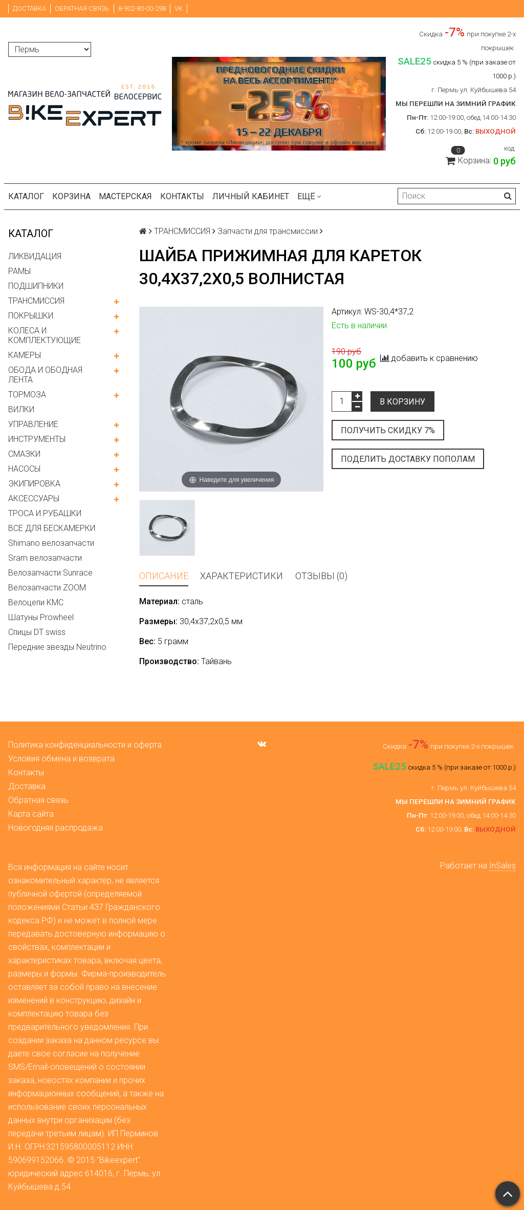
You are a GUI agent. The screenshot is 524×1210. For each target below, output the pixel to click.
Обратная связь (82, 8)
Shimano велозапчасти (51, 543)
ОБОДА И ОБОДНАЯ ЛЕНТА (45, 375)
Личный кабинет (250, 196)
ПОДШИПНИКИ (35, 286)
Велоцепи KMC (35, 602)
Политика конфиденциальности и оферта (85, 745)
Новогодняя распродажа (55, 828)
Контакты (182, 196)
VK (178, 8)
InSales (502, 866)
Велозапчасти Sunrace (50, 573)
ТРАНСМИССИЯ (36, 301)
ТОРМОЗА (27, 394)
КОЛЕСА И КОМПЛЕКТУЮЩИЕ (44, 335)
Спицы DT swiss (37, 632)
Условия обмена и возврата (61, 758)
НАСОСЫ (24, 469)
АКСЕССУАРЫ (33, 498)
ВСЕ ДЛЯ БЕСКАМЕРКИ (51, 528)
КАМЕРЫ (24, 355)
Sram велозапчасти (45, 558)
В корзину (402, 402)
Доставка (29, 8)
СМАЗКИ (24, 454)
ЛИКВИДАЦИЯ (34, 256)
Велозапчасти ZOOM (47, 587)
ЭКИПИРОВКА (34, 484)
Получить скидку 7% (388, 430)
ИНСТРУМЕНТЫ (37, 439)
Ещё (309, 196)
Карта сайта (31, 814)
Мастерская (125, 196)
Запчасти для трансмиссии (267, 231)
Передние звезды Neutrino (57, 647)
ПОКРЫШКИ (30, 316)
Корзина (71, 196)
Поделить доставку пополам (408, 459)
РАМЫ (19, 271)
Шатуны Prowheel (41, 617)
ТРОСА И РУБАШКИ (44, 513)
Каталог (26, 196)
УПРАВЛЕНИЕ (33, 424)
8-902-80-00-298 (142, 8)
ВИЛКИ (21, 409)
